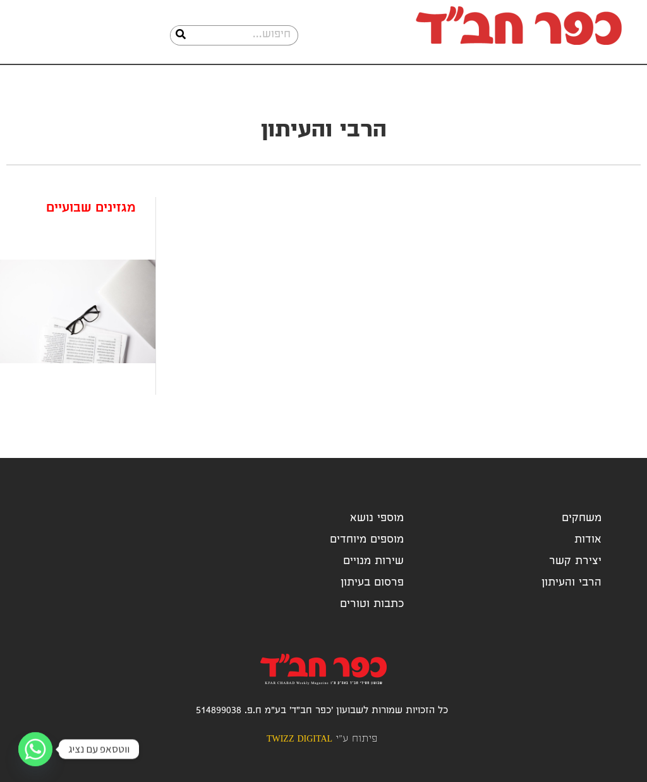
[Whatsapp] (35, 749)
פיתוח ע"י (322, 739)
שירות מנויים (373, 562)
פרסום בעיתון (372, 583)
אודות (588, 540)
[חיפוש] (181, 35)
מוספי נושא (377, 519)
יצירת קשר (575, 562)
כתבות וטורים (372, 605)
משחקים (582, 519)
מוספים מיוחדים (367, 540)
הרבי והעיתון (571, 583)
